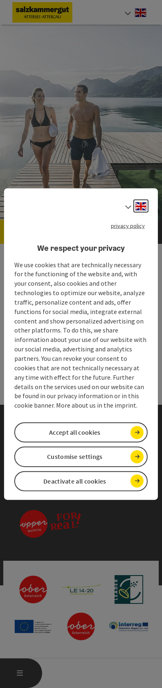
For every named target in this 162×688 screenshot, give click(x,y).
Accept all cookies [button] (74, 432)
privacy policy (128, 225)
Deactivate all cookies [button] (74, 481)
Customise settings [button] (74, 456)
